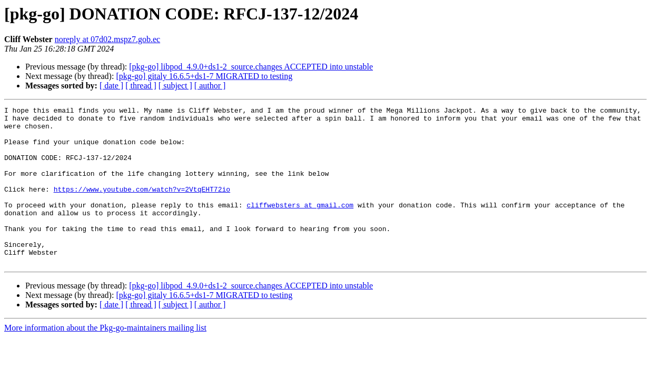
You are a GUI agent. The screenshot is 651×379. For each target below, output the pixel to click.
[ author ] (210, 85)
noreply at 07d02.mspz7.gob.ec (107, 39)
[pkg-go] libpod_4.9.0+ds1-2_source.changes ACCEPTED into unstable (251, 66)
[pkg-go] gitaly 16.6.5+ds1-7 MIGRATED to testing (204, 76)
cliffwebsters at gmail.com (299, 225)
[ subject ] (175, 85)
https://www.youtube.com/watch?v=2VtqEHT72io (142, 206)
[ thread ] (140, 85)
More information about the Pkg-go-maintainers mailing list (105, 359)
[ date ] (111, 85)
